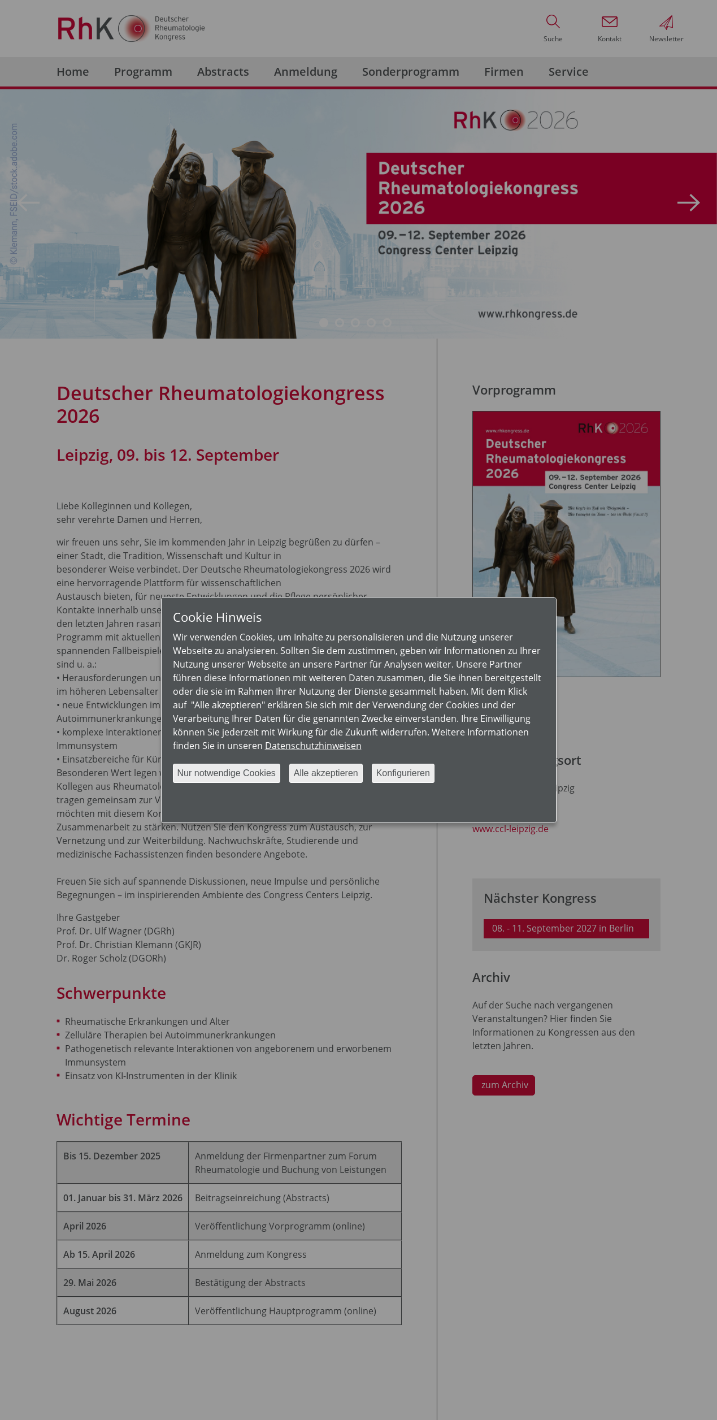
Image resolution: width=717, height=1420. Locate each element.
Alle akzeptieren (326, 773)
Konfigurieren (403, 773)
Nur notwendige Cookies (226, 773)
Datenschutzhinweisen (313, 745)
